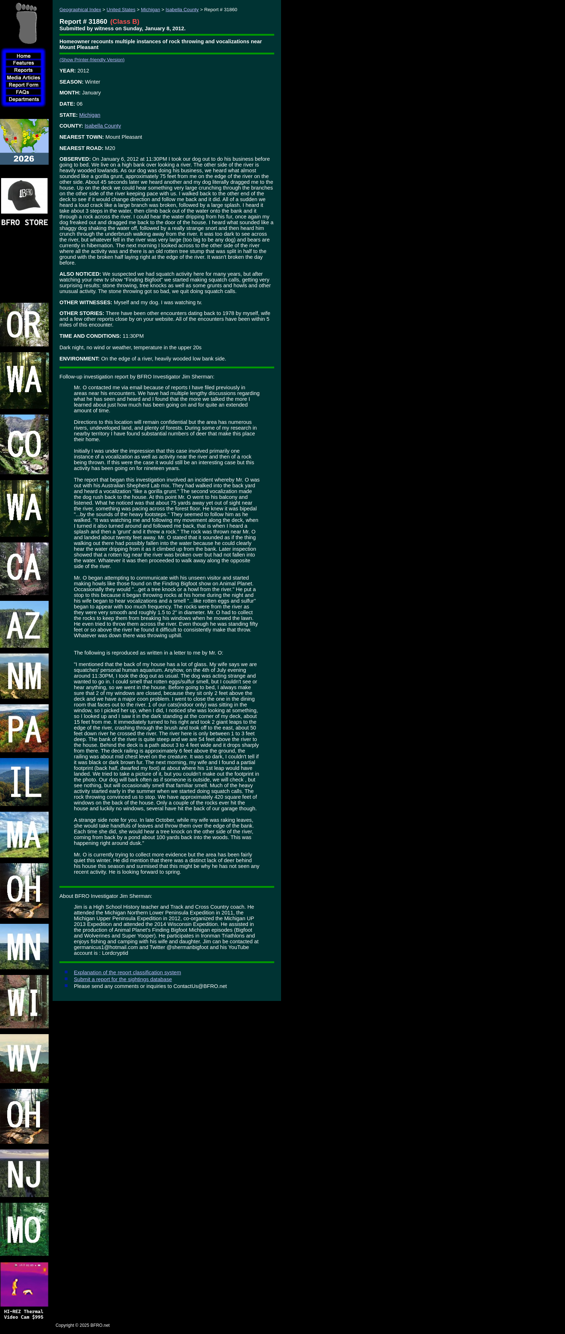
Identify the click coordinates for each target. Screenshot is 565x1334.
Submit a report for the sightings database (123, 979)
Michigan (150, 9)
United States (121, 9)
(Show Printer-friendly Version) (92, 59)
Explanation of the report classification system (127, 972)
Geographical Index (80, 9)
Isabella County (182, 9)
